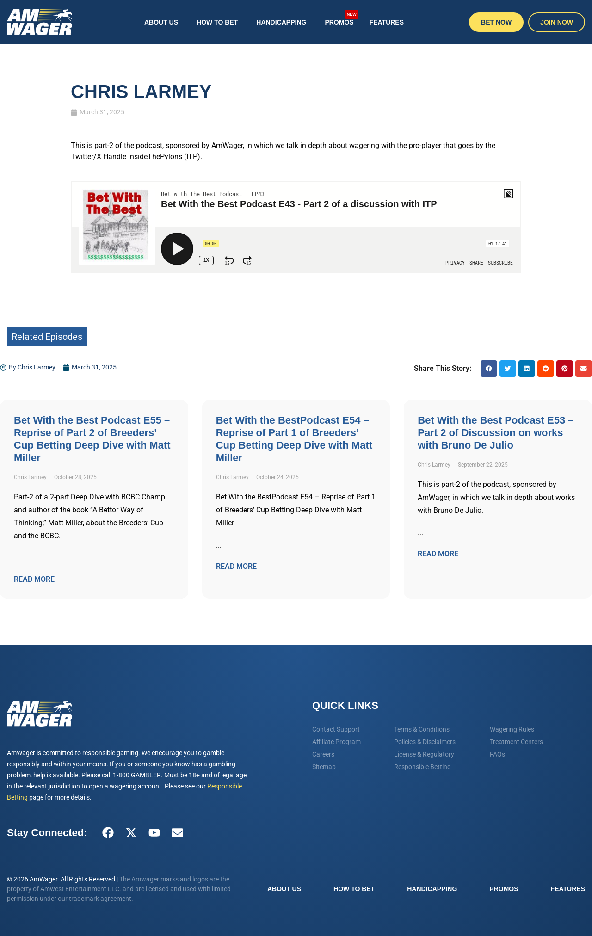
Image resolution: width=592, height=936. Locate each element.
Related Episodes (47, 336)
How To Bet (217, 22)
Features (387, 22)
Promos (341, 17)
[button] (489, 368)
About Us (161, 22)
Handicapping (281, 22)
